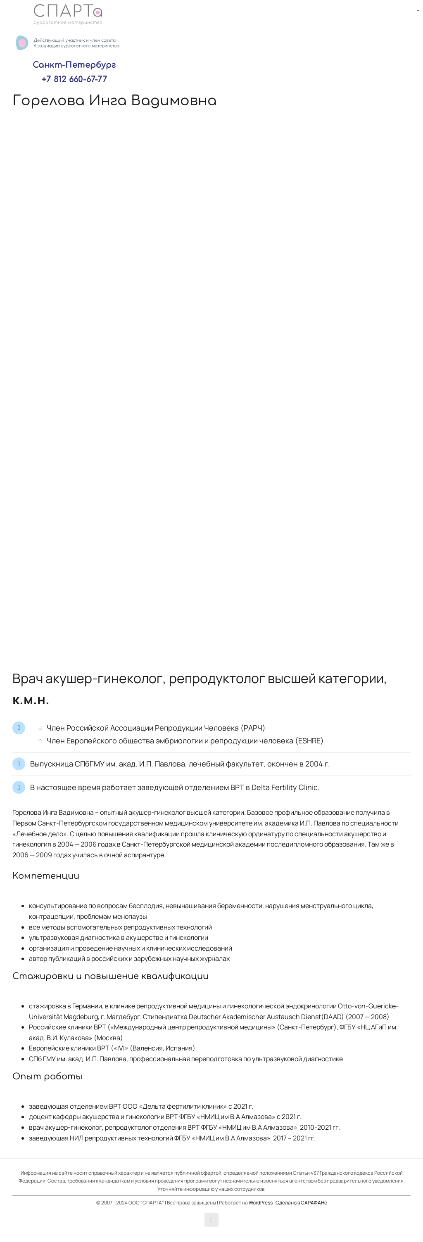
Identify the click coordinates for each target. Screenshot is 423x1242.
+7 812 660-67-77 (74, 79)
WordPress (261, 1202)
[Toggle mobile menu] (418, 13)
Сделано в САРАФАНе (301, 1202)
